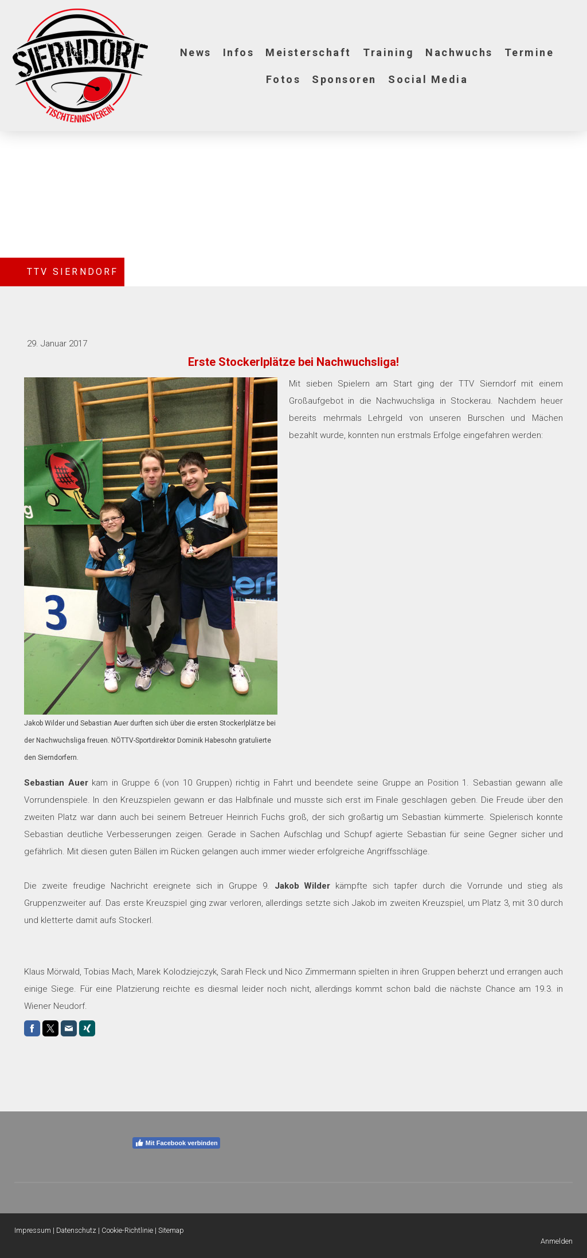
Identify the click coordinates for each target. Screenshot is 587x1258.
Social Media (428, 79)
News (196, 52)
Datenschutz (76, 1230)
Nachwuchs (459, 52)
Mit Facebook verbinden (176, 1142)
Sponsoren (344, 79)
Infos (239, 52)
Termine (529, 52)
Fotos (283, 79)
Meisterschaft (308, 52)
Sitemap (171, 1230)
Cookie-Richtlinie (127, 1230)
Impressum (32, 1230)
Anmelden (557, 1241)
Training (388, 52)
